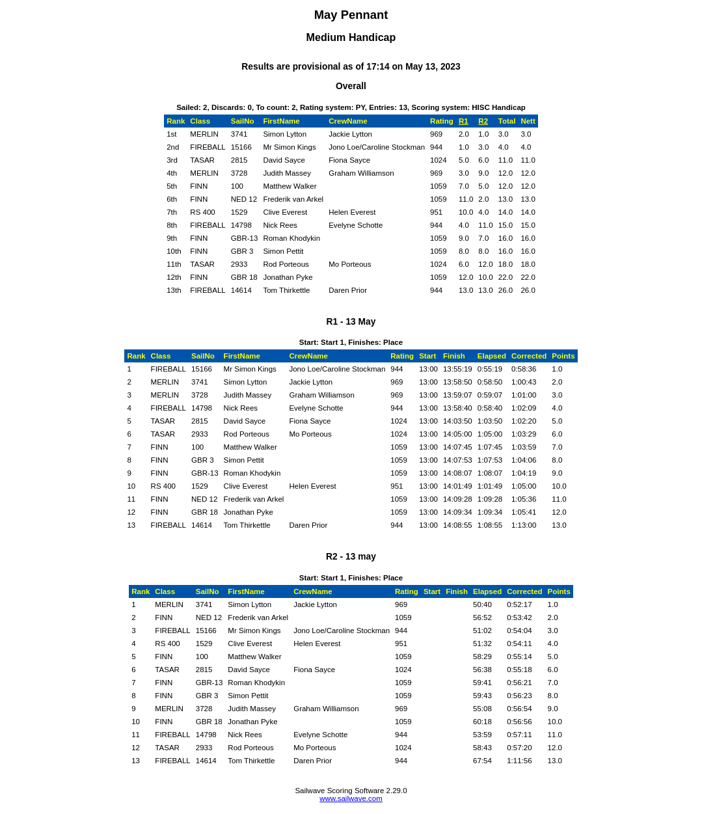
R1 (463, 121)
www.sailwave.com (351, 798)
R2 (483, 121)
